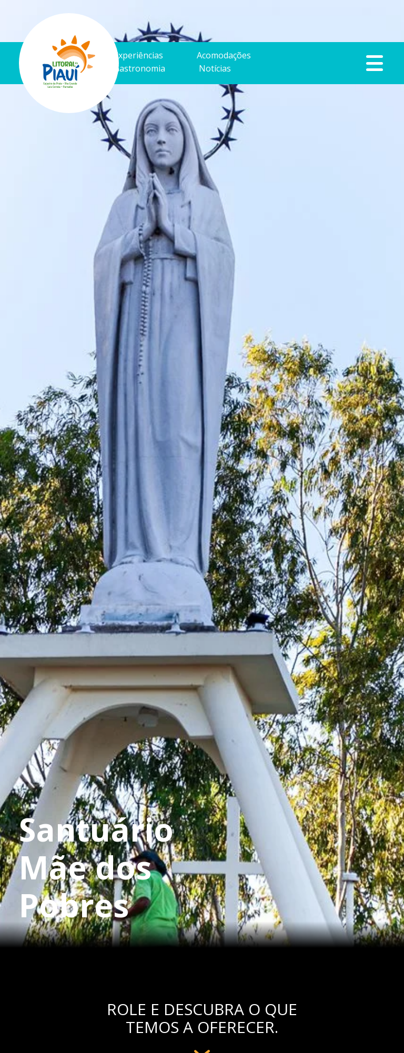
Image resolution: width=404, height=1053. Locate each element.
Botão (374, 63)
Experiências (138, 56)
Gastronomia (139, 69)
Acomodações (224, 56)
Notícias (215, 69)
